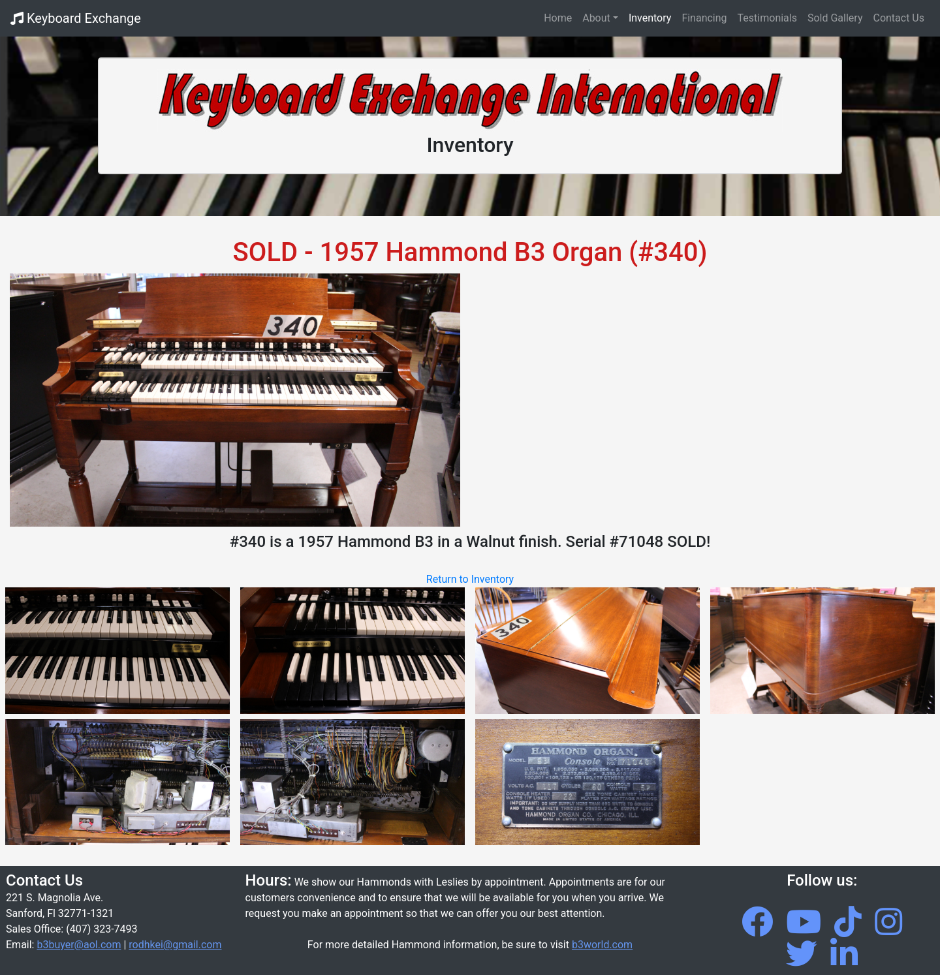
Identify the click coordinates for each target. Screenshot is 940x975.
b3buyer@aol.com (79, 944)
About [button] (596, 18)
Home (560, 17)
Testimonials (767, 18)
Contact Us (898, 18)
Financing (704, 18)
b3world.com (602, 944)
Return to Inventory (470, 579)
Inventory (650, 18)
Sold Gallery (835, 18)
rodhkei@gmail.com (175, 944)
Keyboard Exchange (75, 18)
